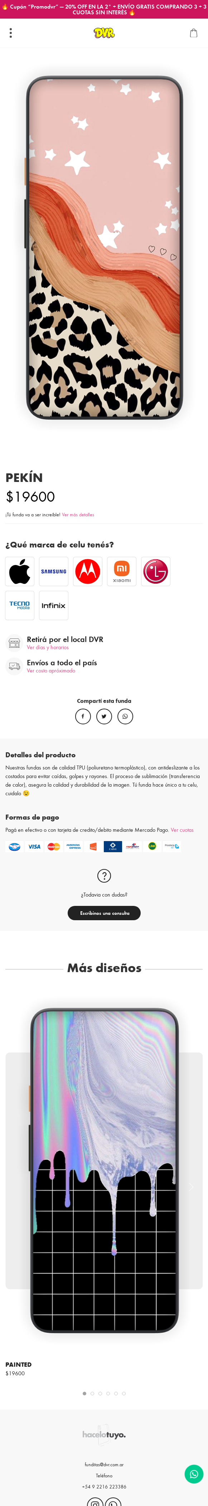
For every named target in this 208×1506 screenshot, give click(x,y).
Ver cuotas (182, 829)
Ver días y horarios (48, 647)
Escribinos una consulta (104, 912)
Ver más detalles (78, 514)
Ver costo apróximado (51, 670)
